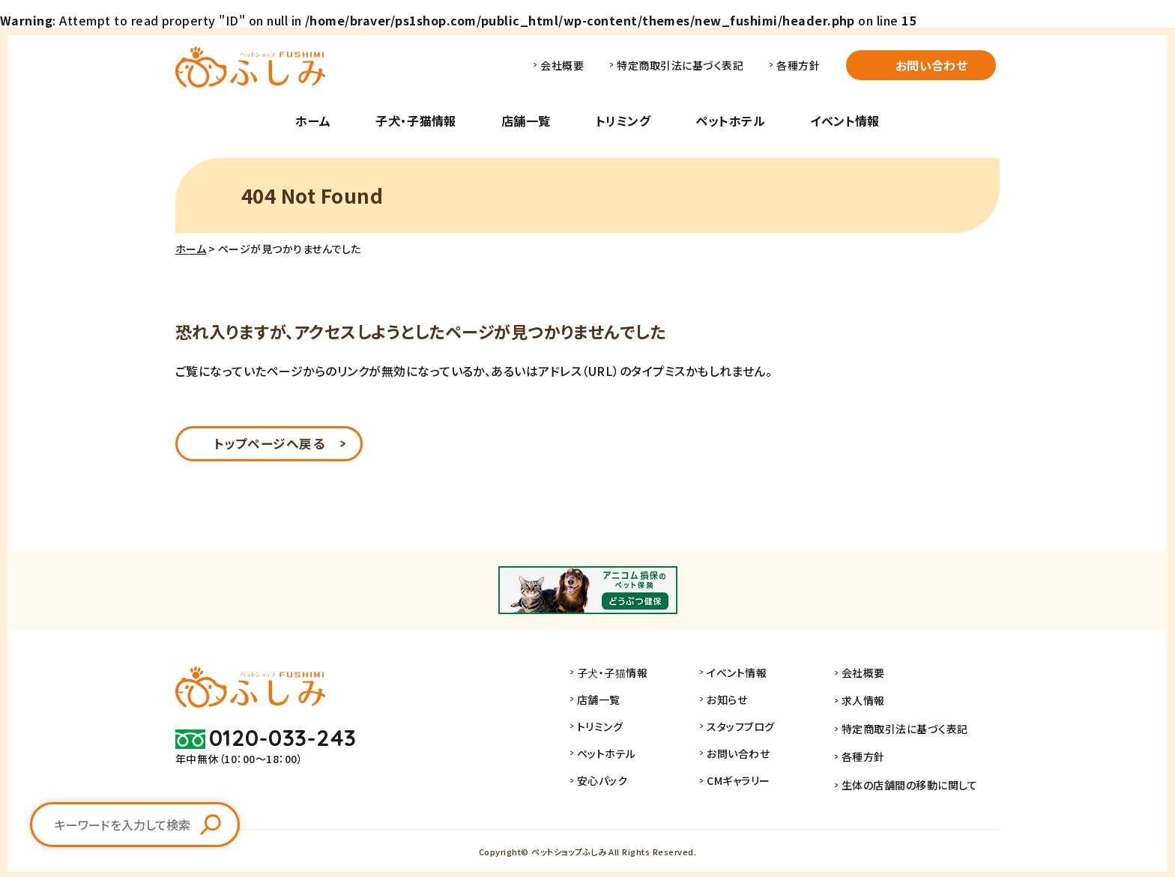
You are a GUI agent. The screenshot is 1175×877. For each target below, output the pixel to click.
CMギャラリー (753, 783)
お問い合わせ (931, 65)
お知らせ (742, 702)
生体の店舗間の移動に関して (917, 783)
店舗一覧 (526, 121)
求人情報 (870, 702)
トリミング (623, 121)
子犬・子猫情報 (415, 121)
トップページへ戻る (268, 445)
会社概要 (562, 65)
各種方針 (798, 65)
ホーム (312, 121)
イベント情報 (845, 121)
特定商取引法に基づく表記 (680, 65)
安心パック (617, 783)
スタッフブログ (755, 729)
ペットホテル (730, 121)
